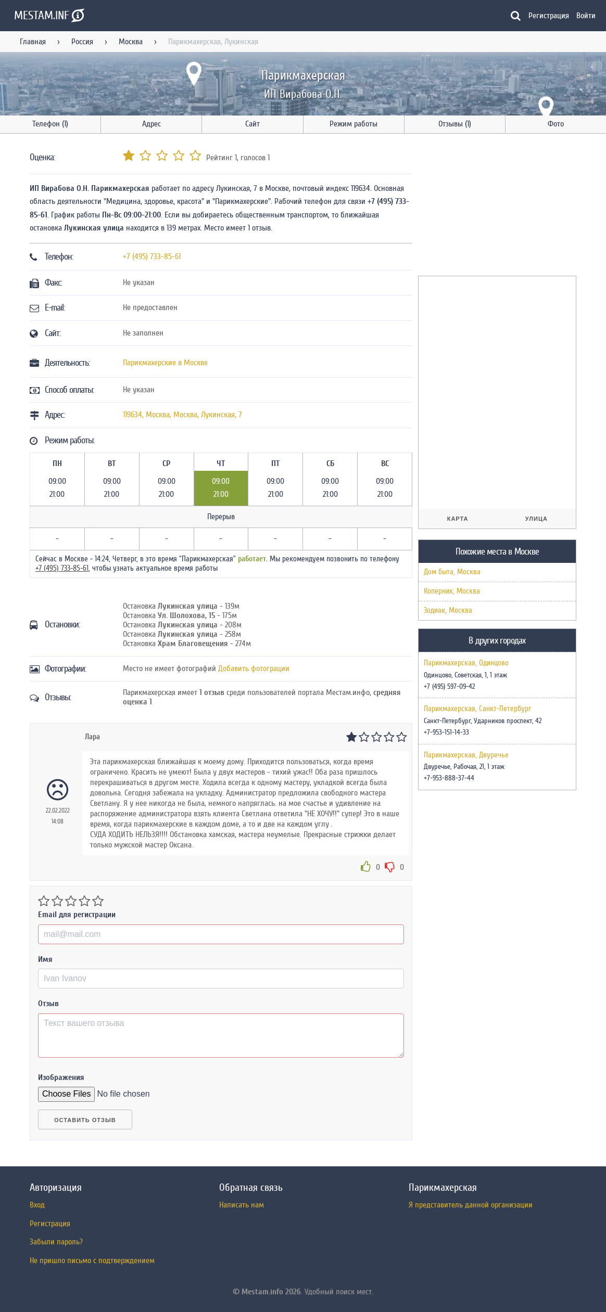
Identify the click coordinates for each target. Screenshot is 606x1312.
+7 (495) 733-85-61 (152, 256)
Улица (536, 519)
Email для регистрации (77, 914)
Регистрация (548, 15)
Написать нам (241, 1205)
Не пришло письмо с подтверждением (92, 1260)
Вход (37, 1205)
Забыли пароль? (56, 1241)
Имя (45, 959)
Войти (586, 15)
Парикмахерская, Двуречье (466, 755)
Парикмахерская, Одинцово (466, 663)
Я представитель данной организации (471, 1205)
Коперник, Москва (452, 591)
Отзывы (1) (454, 123)
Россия (82, 41)
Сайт (252, 123)
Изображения (61, 1077)
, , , (182, 414)
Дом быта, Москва (452, 572)
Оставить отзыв (85, 1120)
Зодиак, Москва (448, 610)
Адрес (151, 123)
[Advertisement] (496, 207)
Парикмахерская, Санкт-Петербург (477, 709)
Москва (131, 41)
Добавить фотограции (253, 668)
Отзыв (48, 1003)
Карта (458, 519)
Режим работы (353, 123)
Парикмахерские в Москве (165, 362)
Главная (33, 41)
